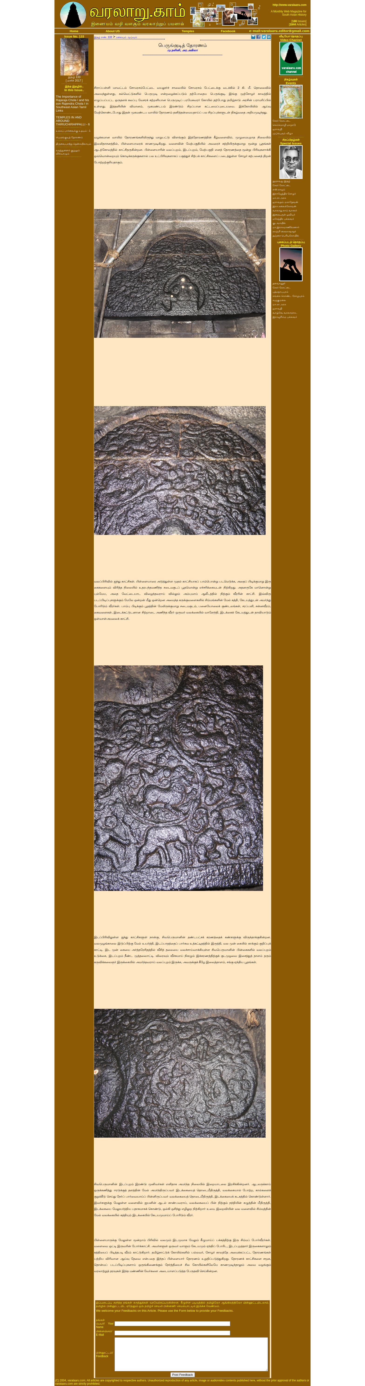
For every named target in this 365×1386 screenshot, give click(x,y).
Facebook (228, 31)
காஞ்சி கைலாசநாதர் (284, 231)
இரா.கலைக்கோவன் (284, 206)
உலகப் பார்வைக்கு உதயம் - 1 (73, 130)
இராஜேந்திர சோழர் (284, 193)
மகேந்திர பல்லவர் (283, 218)
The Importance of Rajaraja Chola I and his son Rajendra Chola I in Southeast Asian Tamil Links (72, 103)
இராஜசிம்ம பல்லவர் (285, 316)
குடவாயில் (279, 223)
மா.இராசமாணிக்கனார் (286, 227)
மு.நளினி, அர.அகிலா (182, 50)
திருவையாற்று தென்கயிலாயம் (73, 143)
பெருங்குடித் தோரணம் (69, 137)
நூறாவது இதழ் (281, 181)
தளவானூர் (279, 283)
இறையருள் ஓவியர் (284, 214)
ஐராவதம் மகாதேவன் (285, 202)
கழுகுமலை (279, 300)
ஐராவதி (277, 129)
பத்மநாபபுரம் (280, 291)
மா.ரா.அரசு (279, 197)
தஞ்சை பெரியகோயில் (286, 235)
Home (74, 31)
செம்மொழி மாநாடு (284, 124)
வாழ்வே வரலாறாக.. (285, 312)
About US (113, 31)
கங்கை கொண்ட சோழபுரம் (288, 295)
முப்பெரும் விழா (283, 133)
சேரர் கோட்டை (282, 120)
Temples (188, 31)
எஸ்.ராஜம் (279, 189)
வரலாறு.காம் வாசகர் (285, 210)
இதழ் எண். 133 (103, 37)
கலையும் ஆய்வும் (126, 37)
